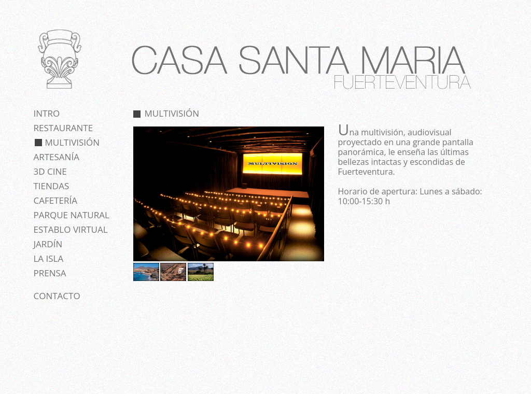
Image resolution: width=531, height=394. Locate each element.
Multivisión (72, 142)
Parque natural (71, 214)
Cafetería (55, 200)
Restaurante (63, 127)
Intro (47, 113)
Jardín (48, 243)
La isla (49, 258)
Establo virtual (71, 229)
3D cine (50, 171)
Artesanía (56, 156)
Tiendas (51, 185)
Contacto (57, 295)
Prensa (50, 273)
